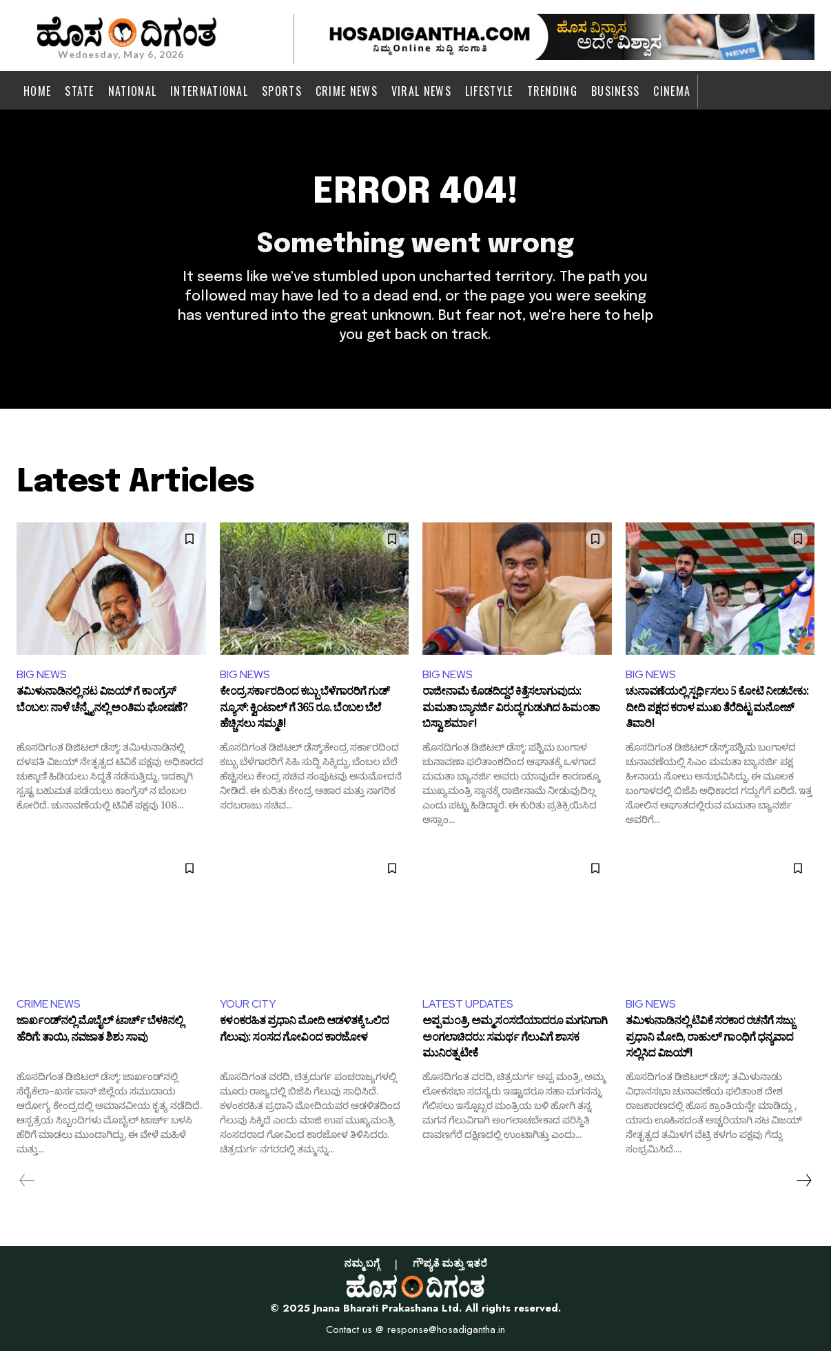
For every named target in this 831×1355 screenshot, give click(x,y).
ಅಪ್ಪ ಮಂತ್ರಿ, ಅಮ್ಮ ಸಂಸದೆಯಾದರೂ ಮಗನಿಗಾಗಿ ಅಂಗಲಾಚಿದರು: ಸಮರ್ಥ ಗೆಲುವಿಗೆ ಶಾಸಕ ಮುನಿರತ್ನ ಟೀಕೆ (514, 1043)
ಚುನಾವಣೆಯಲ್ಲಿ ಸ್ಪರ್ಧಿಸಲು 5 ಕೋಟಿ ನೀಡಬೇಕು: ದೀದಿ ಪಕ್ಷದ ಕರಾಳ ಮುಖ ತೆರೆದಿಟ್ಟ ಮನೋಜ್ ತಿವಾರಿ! (717, 713)
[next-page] (803, 1184)
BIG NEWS (42, 678)
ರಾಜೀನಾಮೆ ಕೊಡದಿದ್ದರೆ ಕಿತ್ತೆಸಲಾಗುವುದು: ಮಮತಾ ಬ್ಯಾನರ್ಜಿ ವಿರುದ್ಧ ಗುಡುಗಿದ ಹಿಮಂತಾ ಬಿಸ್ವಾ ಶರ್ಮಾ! (510, 713)
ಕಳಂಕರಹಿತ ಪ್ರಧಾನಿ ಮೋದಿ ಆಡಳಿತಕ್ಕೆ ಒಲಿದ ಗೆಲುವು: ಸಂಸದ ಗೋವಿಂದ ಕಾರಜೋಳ (304, 1035)
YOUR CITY (248, 1007)
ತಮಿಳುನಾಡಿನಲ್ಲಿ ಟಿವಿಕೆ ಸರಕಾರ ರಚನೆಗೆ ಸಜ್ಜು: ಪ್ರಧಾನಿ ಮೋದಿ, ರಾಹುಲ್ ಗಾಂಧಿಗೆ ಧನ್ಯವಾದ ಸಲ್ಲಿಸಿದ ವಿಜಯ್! (710, 1043)
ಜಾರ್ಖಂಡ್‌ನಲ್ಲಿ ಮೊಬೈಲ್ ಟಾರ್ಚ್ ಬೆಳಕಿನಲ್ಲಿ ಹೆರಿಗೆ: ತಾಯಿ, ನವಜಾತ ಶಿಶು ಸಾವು (100, 1035)
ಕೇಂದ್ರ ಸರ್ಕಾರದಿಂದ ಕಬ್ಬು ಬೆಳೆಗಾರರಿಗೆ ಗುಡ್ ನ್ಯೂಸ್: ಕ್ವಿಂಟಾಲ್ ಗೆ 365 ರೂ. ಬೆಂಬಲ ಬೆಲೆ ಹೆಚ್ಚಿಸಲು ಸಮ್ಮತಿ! (304, 713)
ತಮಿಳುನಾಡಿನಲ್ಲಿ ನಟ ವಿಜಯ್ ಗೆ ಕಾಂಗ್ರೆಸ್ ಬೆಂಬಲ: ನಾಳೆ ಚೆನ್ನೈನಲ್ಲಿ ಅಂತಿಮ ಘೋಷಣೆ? (102, 705)
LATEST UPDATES (467, 1007)
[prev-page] (27, 1184)
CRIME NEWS (49, 1007)
